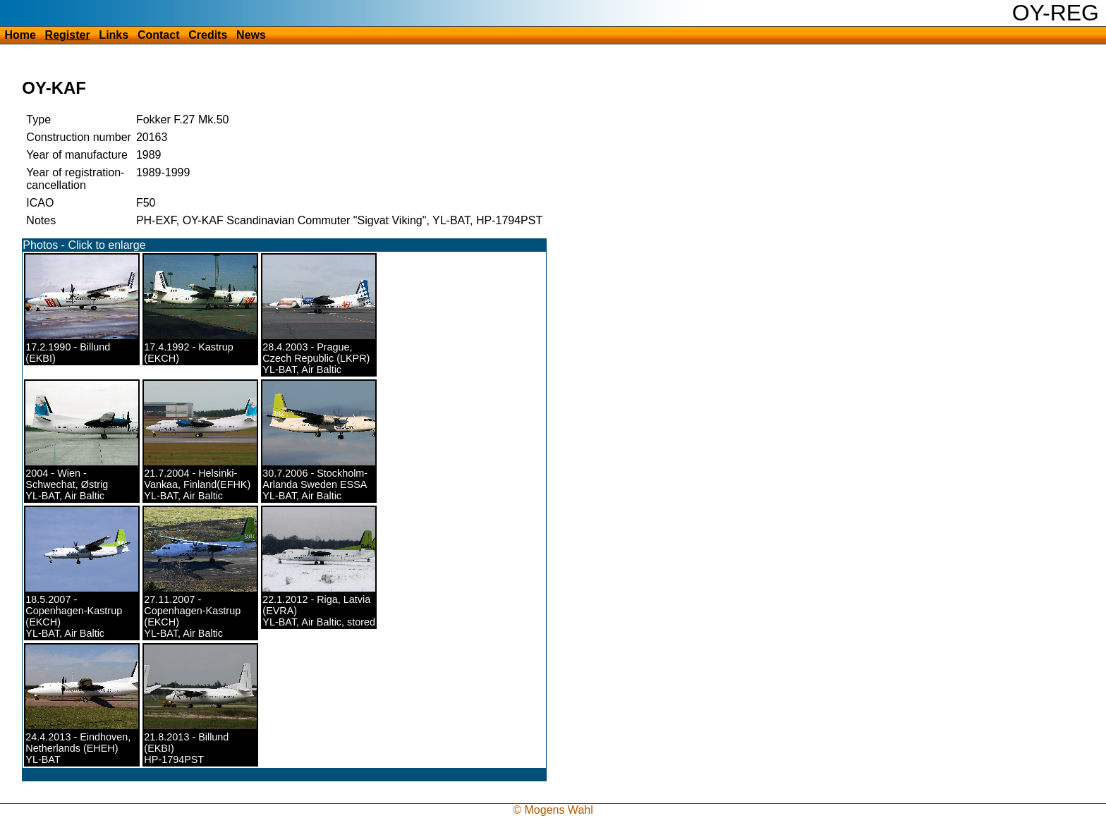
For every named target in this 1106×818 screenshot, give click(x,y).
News (251, 35)
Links (113, 35)
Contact (159, 35)
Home (19, 35)
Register (67, 35)
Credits (207, 35)
